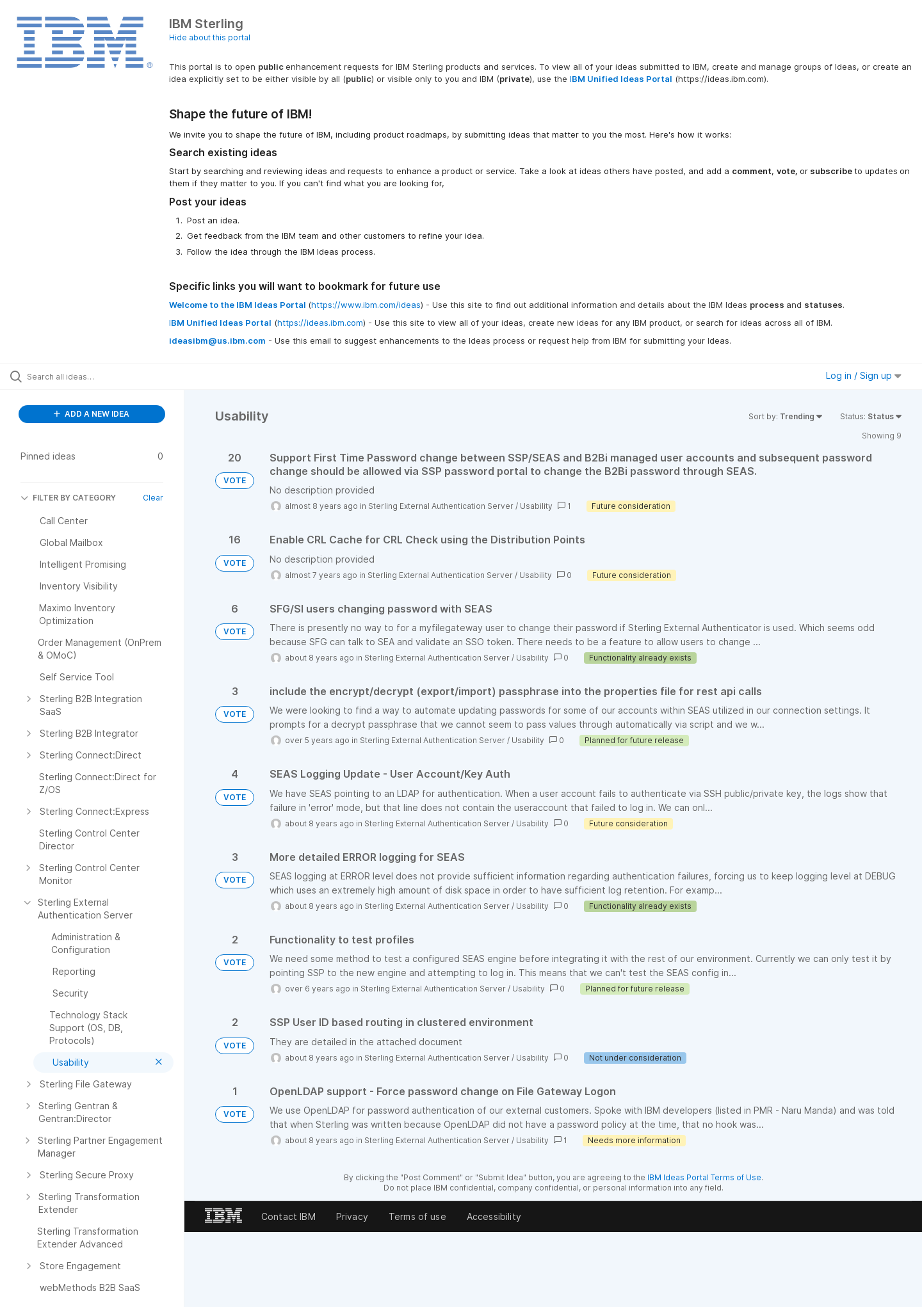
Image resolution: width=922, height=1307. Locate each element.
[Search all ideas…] (108, 376)
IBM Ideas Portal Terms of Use (704, 1177)
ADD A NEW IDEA (91, 414)
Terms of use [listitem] (417, 1216)
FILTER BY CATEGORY (68, 497)
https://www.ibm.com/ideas (366, 305)
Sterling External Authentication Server (441, 506)
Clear (153, 497)
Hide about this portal (209, 37)
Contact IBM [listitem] (288, 1216)
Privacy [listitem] (352, 1216)
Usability (536, 506)
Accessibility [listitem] (494, 1216)
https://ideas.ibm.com (320, 322)
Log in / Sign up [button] (864, 375)
